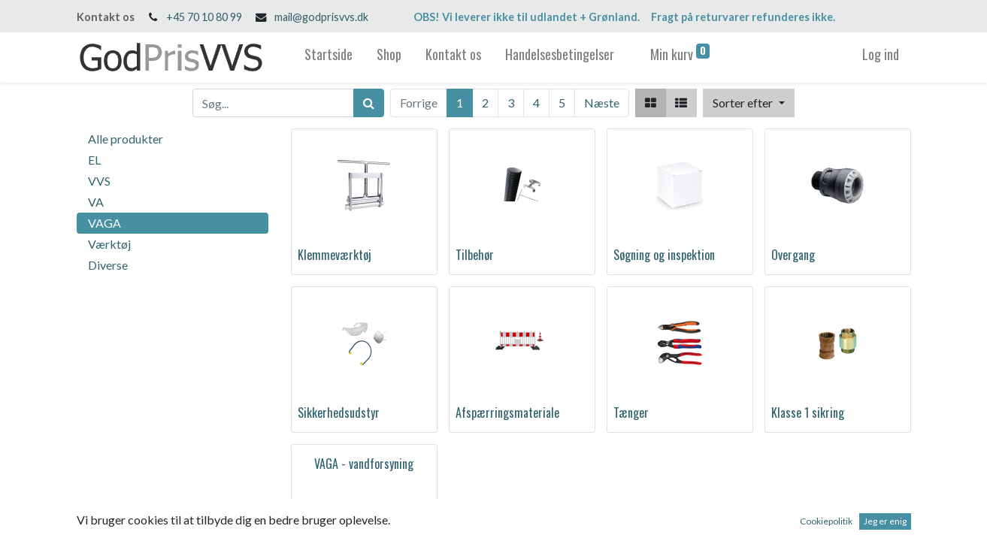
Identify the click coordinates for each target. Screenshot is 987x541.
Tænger (631, 412)
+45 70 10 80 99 (204, 17)
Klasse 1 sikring (807, 412)
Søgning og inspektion (664, 255)
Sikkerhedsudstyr (339, 412)
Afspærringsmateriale (507, 412)
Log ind (880, 54)
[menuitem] (328, 57)
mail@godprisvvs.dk (321, 17)
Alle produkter (125, 138)
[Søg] (368, 103)
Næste (601, 102)
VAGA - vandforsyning (363, 464)
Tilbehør (475, 255)
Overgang (793, 255)
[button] (748, 103)
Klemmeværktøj (334, 255)
